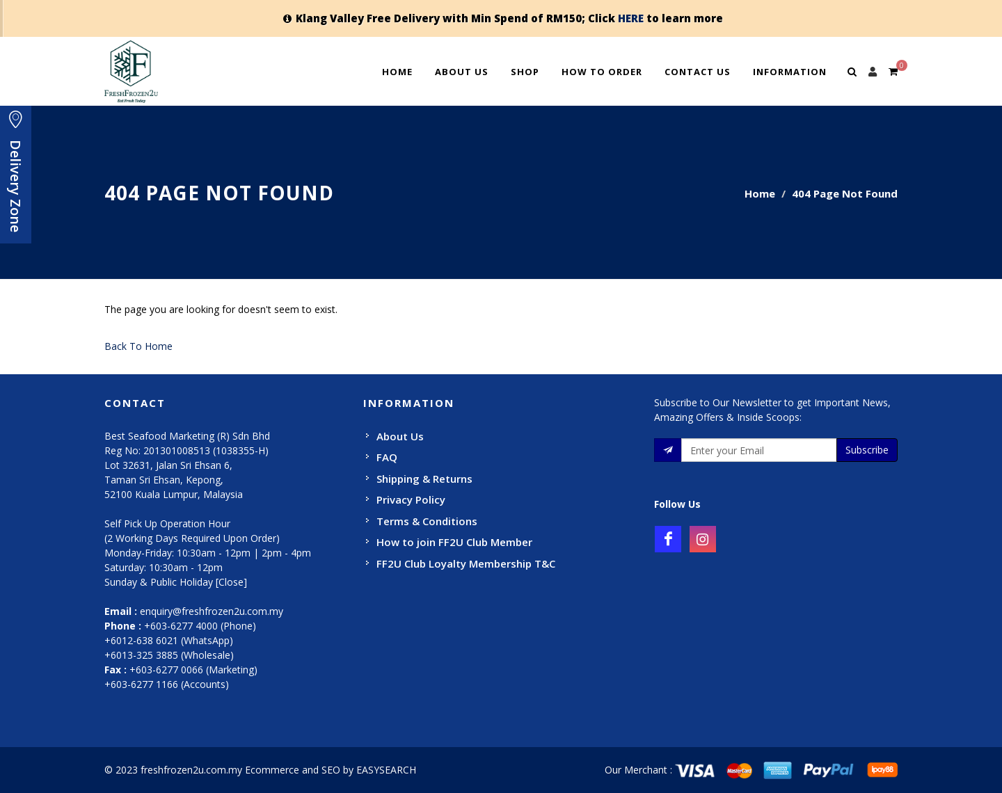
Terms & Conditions (426, 521)
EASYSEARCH (386, 769)
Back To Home (138, 346)
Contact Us (698, 71)
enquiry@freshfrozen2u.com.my (211, 611)
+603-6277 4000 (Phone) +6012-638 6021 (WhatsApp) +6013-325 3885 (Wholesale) (180, 640)
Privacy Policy (410, 499)
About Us (461, 71)
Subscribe (867, 449)
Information (790, 71)
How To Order (602, 71)
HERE (631, 18)
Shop (525, 71)
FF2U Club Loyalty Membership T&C (465, 563)
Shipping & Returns (424, 479)
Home (397, 71)
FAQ (386, 457)
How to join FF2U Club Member (454, 542)
